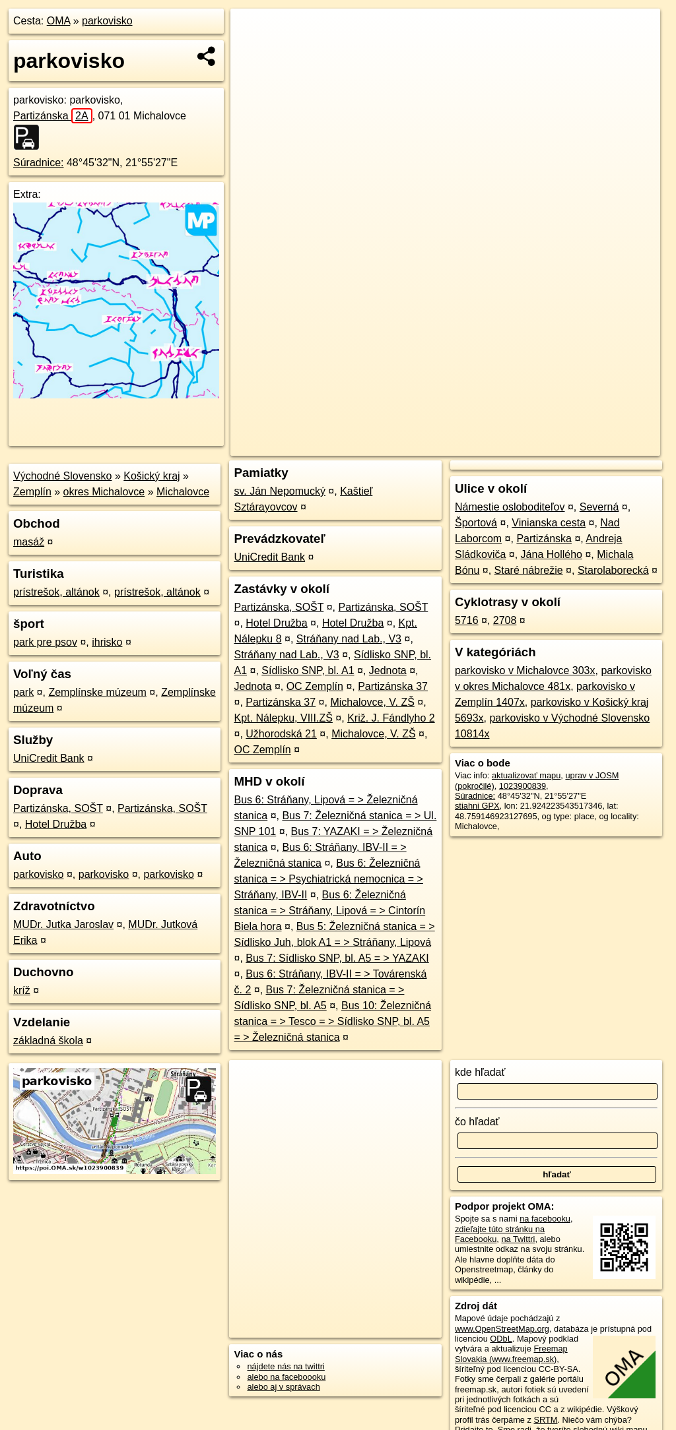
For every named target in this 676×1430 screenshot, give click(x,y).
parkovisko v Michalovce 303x (525, 670)
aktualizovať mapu (526, 775)
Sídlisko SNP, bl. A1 (307, 670)
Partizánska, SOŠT (58, 808)
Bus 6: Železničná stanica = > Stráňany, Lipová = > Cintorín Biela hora (329, 910)
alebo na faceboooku (286, 1377)
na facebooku (545, 1219)
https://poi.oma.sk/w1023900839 (600, 446)
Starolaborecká (613, 570)
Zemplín (32, 491)
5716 (467, 620)
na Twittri (518, 1239)
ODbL (501, 1339)
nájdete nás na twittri (285, 1366)
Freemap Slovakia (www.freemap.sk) (511, 1353)
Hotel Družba (55, 824)
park (23, 692)
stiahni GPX (477, 806)
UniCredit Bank (48, 758)
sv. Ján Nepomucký (279, 491)
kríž (21, 990)
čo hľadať (477, 1121)
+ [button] (253, 31)
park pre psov (45, 642)
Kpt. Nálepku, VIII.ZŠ (283, 718)
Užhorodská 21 (281, 733)
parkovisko (107, 20)
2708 (505, 620)
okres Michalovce (104, 491)
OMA (59, 20)
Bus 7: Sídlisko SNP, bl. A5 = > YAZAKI (337, 958)
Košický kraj (151, 476)
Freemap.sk (499, 446)
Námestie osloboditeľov (510, 507)
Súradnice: (38, 162)
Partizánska (52, 115)
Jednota (388, 670)
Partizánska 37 (393, 686)
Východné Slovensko (62, 476)
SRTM (545, 1420)
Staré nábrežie (528, 570)
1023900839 (522, 786)
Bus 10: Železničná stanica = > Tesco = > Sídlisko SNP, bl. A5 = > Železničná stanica (332, 1021)
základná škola (48, 1040)
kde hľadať (480, 1072)
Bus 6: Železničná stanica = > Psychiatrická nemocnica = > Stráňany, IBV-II (328, 878)
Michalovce (182, 491)
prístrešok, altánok (56, 592)
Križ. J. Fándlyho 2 (391, 718)
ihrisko (107, 642)
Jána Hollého (551, 554)
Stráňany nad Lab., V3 (348, 638)
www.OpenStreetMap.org (502, 1329)
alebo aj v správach (283, 1387)
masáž (28, 541)
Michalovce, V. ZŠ (372, 702)
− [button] (253, 51)
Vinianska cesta (549, 522)
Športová (476, 522)
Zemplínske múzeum (97, 692)
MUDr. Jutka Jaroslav (63, 924)
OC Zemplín (315, 686)
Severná (599, 507)
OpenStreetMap (431, 446)
